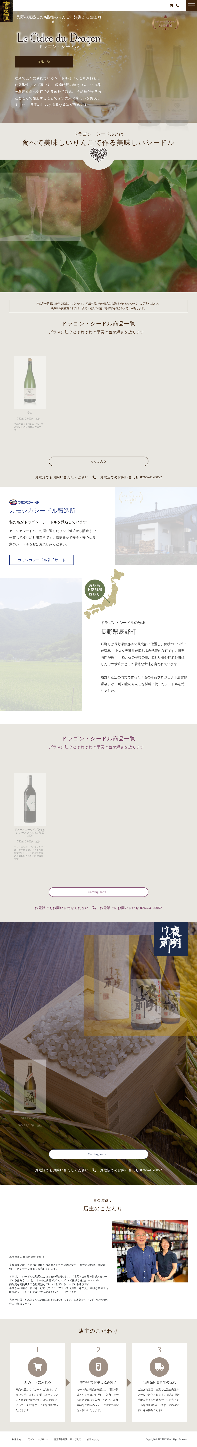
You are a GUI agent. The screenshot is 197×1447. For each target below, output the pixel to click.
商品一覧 (44, 62)
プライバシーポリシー (37, 1439)
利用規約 (16, 1439)
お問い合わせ (93, 1439)
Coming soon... (98, 892)
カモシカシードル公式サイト (42, 560)
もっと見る (99, 461)
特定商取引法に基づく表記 (67, 1439)
